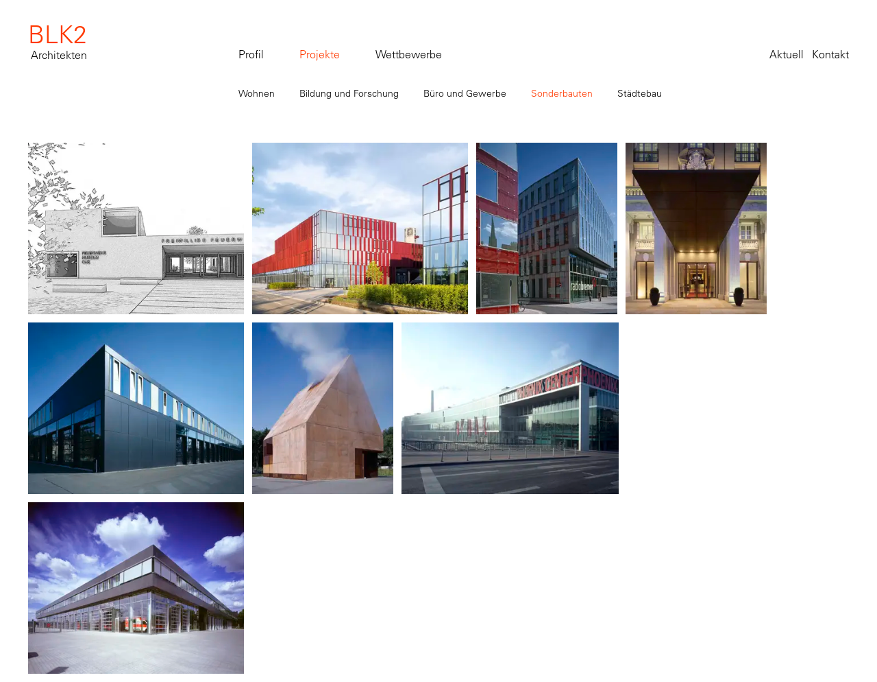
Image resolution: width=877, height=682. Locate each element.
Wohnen (256, 93)
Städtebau (639, 93)
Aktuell (786, 54)
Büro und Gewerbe (464, 93)
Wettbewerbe (408, 54)
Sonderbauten (562, 93)
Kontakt (830, 54)
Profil (251, 54)
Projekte (319, 54)
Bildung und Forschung (349, 93)
